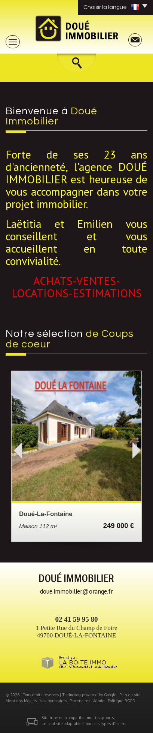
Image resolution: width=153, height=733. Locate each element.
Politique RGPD (121, 700)
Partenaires (80, 700)
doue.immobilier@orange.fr (76, 591)
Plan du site (130, 694)
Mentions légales (21, 700)
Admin (99, 700)
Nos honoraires (53, 700)
